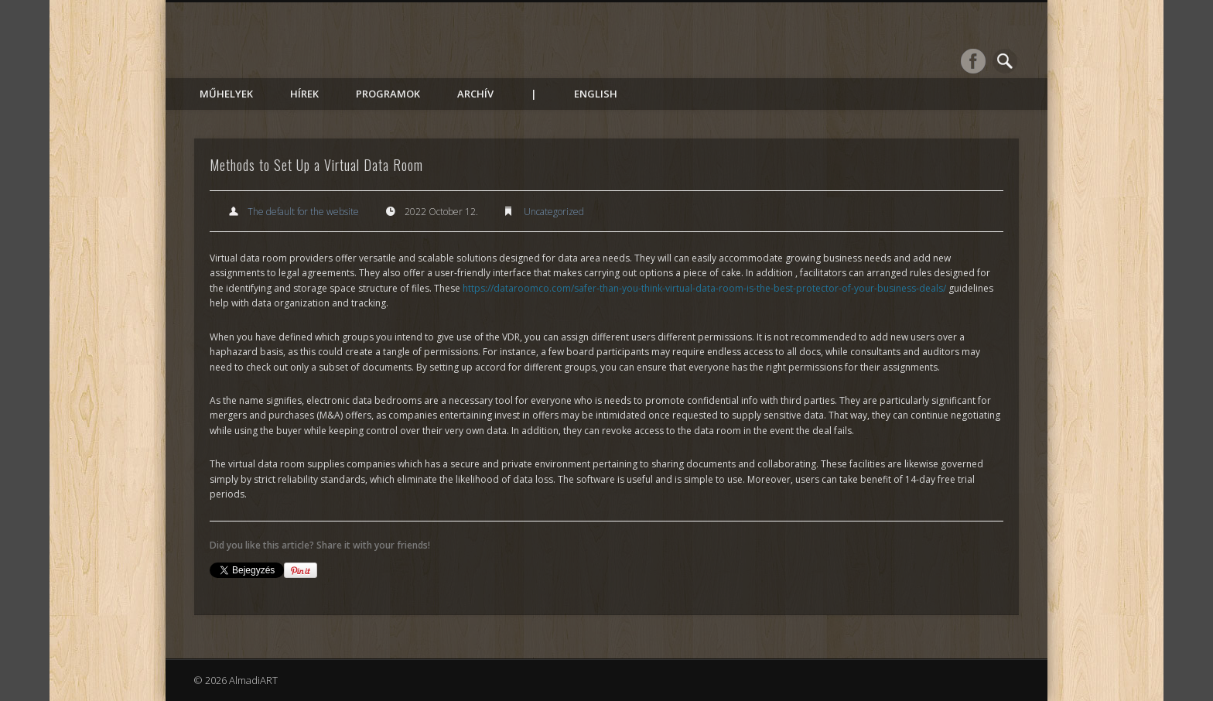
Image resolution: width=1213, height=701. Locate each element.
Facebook (973, 61)
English (595, 94)
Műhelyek (226, 94)
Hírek (304, 94)
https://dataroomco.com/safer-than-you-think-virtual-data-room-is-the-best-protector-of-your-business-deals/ (704, 288)
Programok (388, 94)
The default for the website (303, 211)
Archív (475, 94)
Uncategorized (554, 211)
